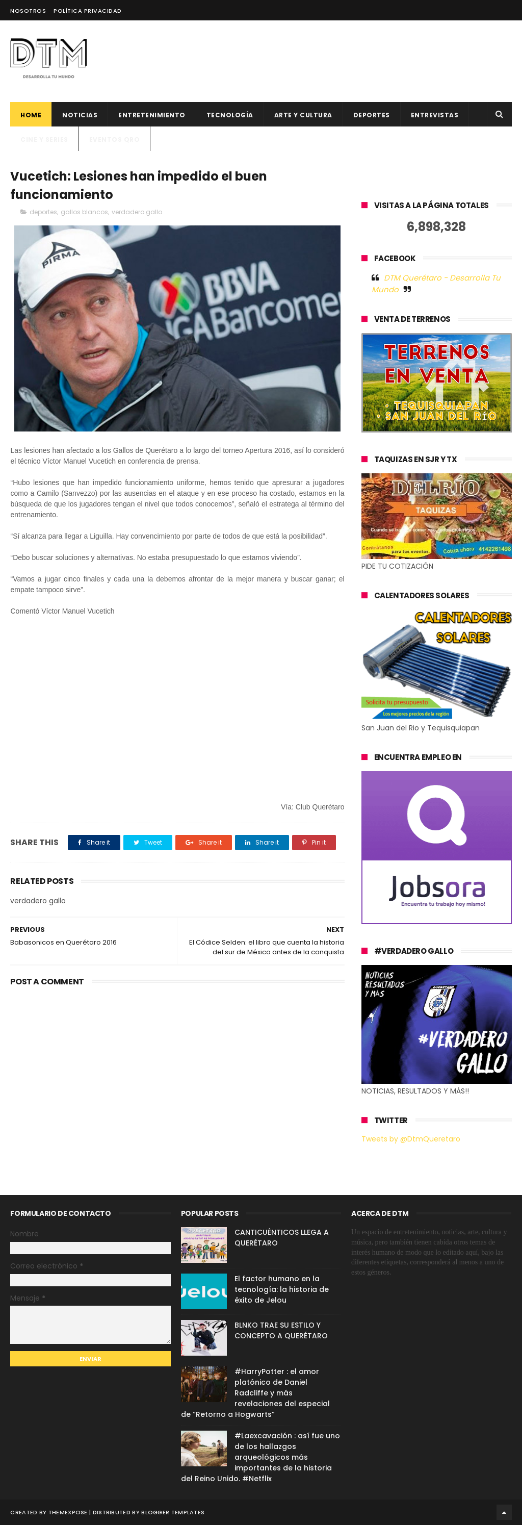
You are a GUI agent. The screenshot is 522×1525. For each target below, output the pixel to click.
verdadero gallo (137, 212)
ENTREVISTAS (435, 115)
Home (30, 115)
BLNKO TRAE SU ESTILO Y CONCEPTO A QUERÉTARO (281, 1330)
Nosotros (28, 11)
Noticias (79, 115)
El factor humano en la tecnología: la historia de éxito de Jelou (281, 1289)
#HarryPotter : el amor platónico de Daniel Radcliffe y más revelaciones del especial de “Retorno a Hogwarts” (255, 1392)
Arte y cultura (303, 115)
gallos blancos (84, 212)
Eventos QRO (114, 139)
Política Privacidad (88, 11)
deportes (371, 115)
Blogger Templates (172, 1512)
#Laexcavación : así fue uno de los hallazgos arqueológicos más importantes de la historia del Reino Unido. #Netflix (260, 1457)
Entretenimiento (152, 115)
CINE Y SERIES (44, 139)
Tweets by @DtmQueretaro (410, 1139)
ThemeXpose (68, 1512)
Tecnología (229, 115)
